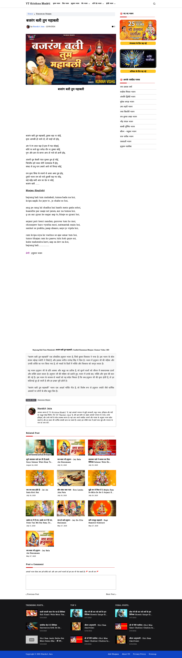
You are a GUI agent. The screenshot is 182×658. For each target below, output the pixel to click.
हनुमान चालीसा (125, 146)
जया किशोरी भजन (127, 111)
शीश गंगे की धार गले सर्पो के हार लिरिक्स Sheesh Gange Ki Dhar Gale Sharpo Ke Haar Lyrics (96, 613)
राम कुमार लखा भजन (128, 116)
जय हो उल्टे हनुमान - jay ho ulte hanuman (70, 521)
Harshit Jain (44, 408)
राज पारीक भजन (126, 136)
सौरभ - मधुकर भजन (128, 131)
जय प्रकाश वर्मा (126, 87)
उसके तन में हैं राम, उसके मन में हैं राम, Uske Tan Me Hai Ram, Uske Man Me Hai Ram (39, 521)
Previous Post (33, 594)
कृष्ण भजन (56, 3)
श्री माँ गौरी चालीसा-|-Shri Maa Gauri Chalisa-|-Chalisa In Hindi (96, 640)
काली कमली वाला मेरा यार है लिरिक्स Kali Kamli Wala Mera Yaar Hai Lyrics (52, 613)
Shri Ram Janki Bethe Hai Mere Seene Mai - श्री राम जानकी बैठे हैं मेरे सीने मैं (52, 640)
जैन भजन (84, 3)
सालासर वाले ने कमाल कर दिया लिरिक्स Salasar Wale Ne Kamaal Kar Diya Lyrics (99, 461)
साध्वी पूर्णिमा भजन (127, 126)
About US (126, 654)
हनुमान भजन (75, 3)
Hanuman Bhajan (44, 14)
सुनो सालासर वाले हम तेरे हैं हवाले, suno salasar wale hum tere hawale (39, 461)
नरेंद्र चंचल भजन (126, 121)
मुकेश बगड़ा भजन (127, 101)
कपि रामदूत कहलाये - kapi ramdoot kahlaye (98, 521)
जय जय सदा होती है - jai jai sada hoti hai (37, 491)
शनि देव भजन (96, 3)
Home (30, 14)
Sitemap (152, 654)
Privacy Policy (139, 654)
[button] (154, 4)
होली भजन (109, 3)
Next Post (110, 594)
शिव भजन (65, 3)
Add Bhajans (113, 654)
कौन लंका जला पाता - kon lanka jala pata (70, 491)
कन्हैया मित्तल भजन (127, 92)
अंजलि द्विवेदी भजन (127, 96)
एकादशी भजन (125, 141)
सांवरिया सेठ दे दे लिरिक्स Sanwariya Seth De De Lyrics (50, 626)
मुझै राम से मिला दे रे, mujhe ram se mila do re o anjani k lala (101, 491)
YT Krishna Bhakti (38, 4)
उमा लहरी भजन (126, 106)
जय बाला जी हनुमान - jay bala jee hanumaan (69, 461)
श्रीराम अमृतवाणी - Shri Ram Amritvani (95, 626)
